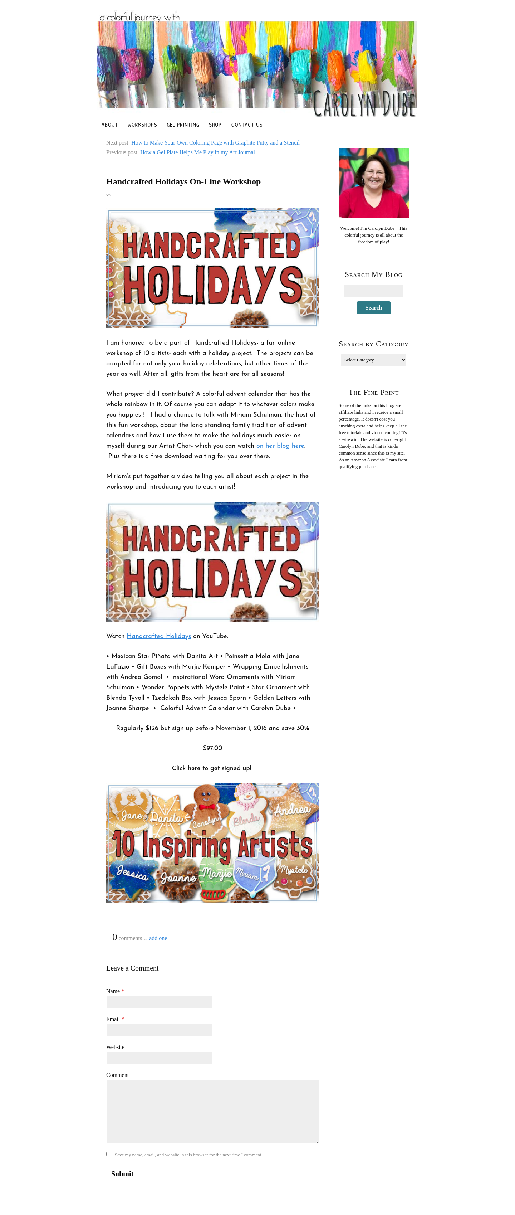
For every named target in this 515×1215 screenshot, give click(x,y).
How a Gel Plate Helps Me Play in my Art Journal (197, 152)
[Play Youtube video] (212, 562)
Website (115, 1047)
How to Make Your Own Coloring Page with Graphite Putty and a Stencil (215, 143)
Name (115, 991)
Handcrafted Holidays (159, 636)
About (110, 124)
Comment (117, 1075)
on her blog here (280, 446)
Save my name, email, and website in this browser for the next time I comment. (189, 1154)
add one (158, 938)
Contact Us (247, 124)
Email (115, 1019)
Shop (215, 124)
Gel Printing (183, 124)
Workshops (142, 124)
